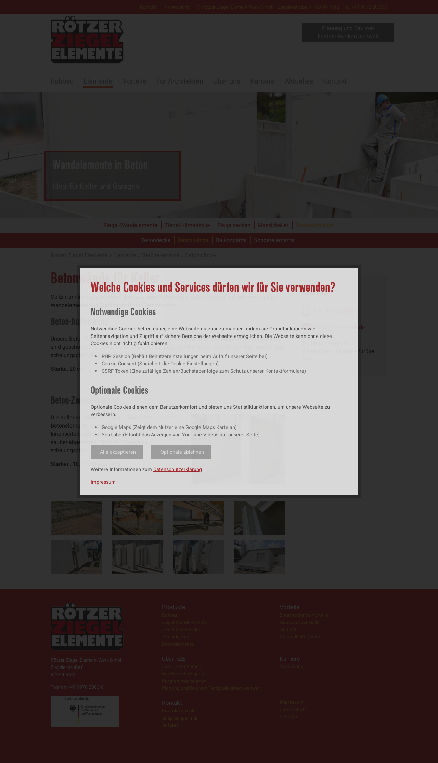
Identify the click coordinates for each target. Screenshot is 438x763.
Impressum (103, 482)
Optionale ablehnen (182, 452)
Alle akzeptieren (118, 452)
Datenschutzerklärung (177, 469)
